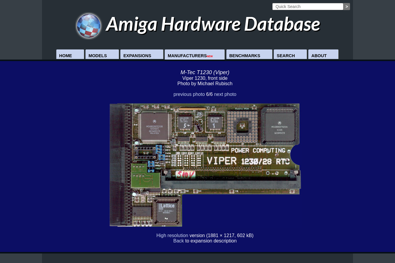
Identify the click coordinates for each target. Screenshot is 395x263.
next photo (225, 94)
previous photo (189, 94)
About (318, 55)
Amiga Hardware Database (197, 23)
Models (97, 55)
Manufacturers (190, 55)
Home (65, 55)
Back (178, 240)
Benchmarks (244, 55)
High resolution (172, 235)
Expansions (137, 55)
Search (286, 55)
